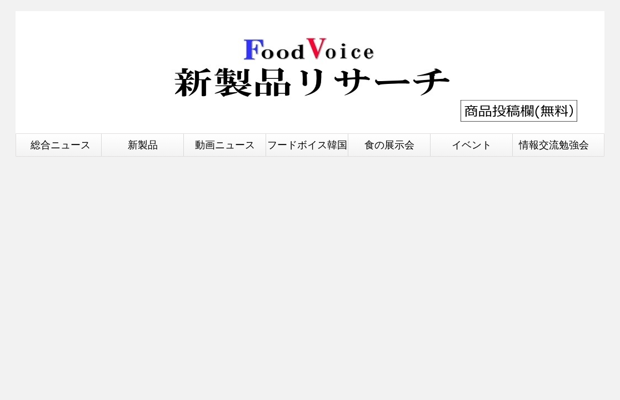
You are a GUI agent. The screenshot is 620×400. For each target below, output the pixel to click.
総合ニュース (61, 144)
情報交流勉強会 (554, 144)
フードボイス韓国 (307, 144)
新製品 (143, 144)
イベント (472, 144)
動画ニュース (225, 144)
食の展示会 (389, 144)
